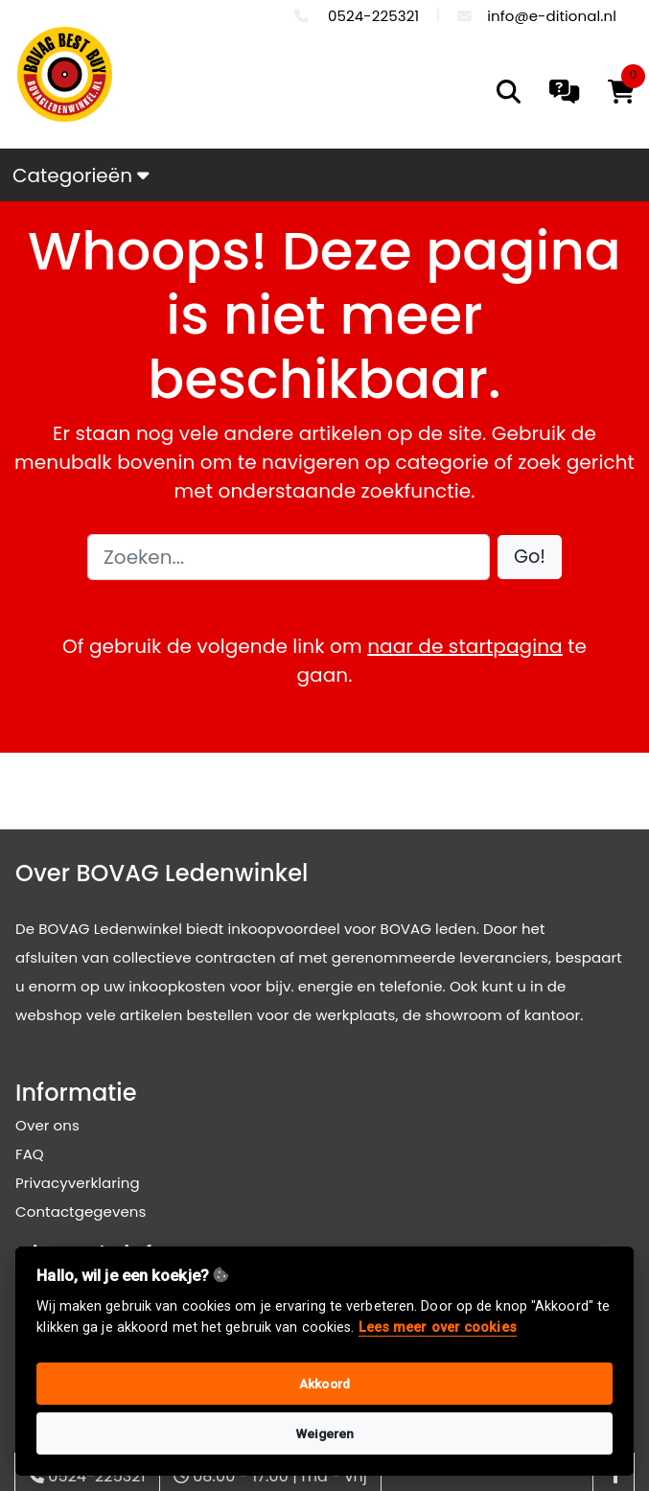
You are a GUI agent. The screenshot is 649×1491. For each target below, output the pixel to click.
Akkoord (324, 1383)
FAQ (29, 1154)
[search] (509, 92)
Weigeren (325, 1433)
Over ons (47, 1125)
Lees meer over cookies (438, 1327)
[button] (530, 557)
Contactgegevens (80, 1211)
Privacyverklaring (77, 1183)
